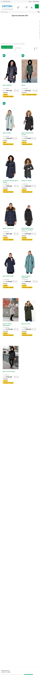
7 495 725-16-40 (6, 1)
